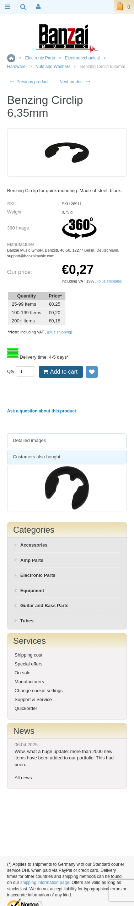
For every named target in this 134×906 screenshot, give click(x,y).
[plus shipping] (109, 281)
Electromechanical (82, 58)
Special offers (29, 664)
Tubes (26, 620)
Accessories (34, 545)
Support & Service (33, 699)
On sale (23, 672)
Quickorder (26, 708)
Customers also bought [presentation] (36, 456)
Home (11, 58)
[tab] (67, 440)
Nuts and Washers (53, 66)
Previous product (28, 81)
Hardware (16, 66)
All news (23, 777)
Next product (75, 81)
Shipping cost (28, 655)
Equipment (32, 590)
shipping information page (44, 882)
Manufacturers (29, 681)
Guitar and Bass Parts (44, 605)
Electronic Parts (40, 58)
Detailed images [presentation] (29, 440)
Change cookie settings (39, 690)
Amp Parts (31, 560)
